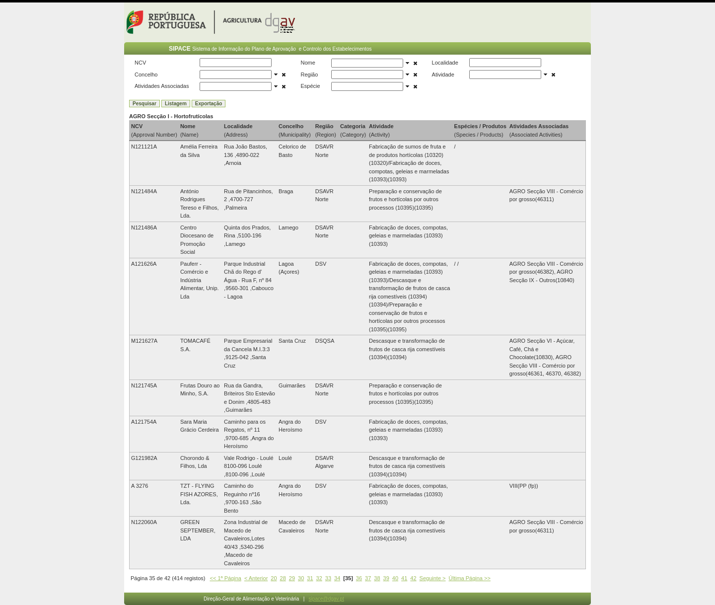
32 (319, 578)
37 (368, 578)
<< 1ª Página (225, 578)
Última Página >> (470, 578)
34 (337, 578)
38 (377, 578)
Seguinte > (433, 578)
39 (386, 578)
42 (413, 578)
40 (395, 578)
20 (274, 578)
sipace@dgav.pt (326, 599)
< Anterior (256, 578)
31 (310, 578)
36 (359, 578)
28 (283, 578)
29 (292, 578)
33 (328, 578)
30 (301, 578)
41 (404, 578)
